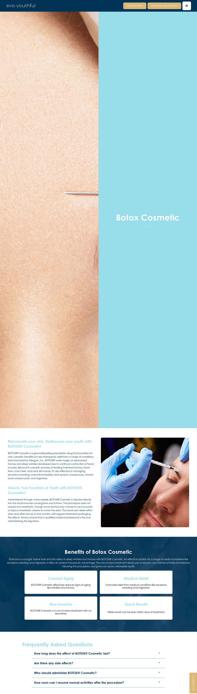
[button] (186, 5)
